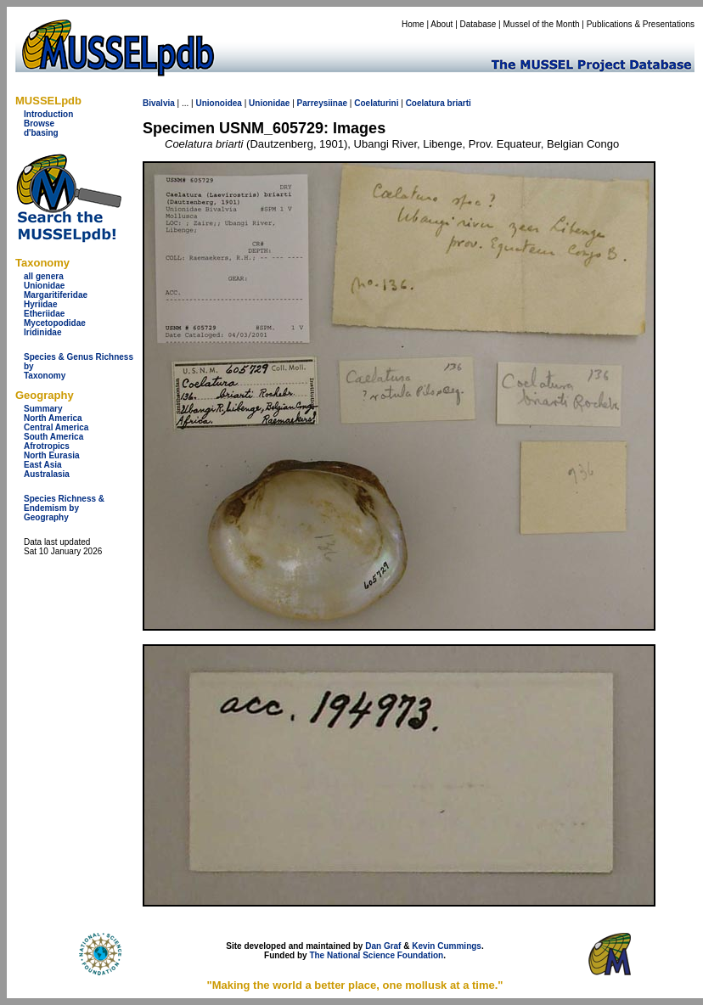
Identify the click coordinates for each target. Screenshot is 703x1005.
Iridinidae (42, 332)
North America (53, 418)
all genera (44, 276)
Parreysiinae (322, 103)
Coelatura (425, 103)
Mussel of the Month (541, 24)
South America (53, 436)
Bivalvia (159, 103)
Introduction (48, 114)
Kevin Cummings (446, 946)
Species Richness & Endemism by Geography (64, 508)
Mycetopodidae (55, 323)
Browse (39, 123)
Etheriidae (44, 313)
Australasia (47, 474)
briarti (459, 103)
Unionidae (44, 285)
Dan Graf (383, 946)
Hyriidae (40, 304)
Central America (56, 427)
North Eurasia (52, 455)
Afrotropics (47, 446)
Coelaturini (376, 103)
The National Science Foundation (376, 955)
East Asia (43, 464)
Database (478, 24)
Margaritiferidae (55, 295)
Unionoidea (218, 103)
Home (413, 24)
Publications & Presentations (641, 24)
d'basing (41, 133)
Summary (43, 408)
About (441, 24)
